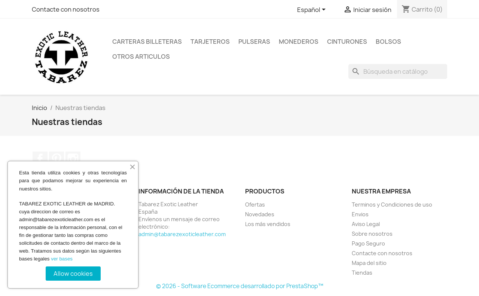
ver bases (62, 259)
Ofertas (255, 204)
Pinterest (56, 159)
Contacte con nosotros (66, 9)
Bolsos (388, 41)
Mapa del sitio (369, 262)
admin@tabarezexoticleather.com (182, 234)
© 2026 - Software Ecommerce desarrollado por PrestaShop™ (239, 286)
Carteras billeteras (147, 41)
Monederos (298, 41)
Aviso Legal (366, 224)
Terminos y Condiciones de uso (392, 204)
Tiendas (362, 272)
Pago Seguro (368, 243)
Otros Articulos (141, 56)
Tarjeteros (210, 41)
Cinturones (347, 41)
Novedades (259, 214)
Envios (360, 214)
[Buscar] (397, 71)
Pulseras (254, 41)
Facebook (40, 159)
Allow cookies (73, 273)
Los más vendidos (267, 224)
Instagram (72, 159)
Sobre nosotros (372, 233)
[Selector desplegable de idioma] (312, 10)
